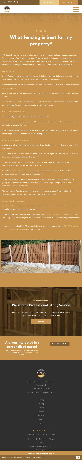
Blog (41, 423)
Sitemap (30, 439)
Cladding (41, 415)
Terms (41, 439)
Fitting (41, 419)
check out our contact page (13, 229)
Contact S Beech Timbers (60, 344)
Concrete (41, 412)
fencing (35, 352)
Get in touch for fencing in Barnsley (41, 392)
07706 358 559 (49, 435)
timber (27, 352)
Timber (41, 408)
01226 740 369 (70, 226)
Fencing (41, 400)
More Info (41, 321)
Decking (41, 404)
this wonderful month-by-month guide (60, 214)
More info (42, 457)
